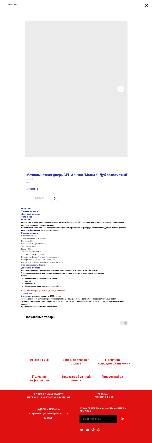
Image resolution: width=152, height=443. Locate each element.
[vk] (82, 430)
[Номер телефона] (93, 430)
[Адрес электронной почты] (87, 430)
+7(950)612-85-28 (103, 397)
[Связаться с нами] (98, 430)
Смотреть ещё (11, 5)
